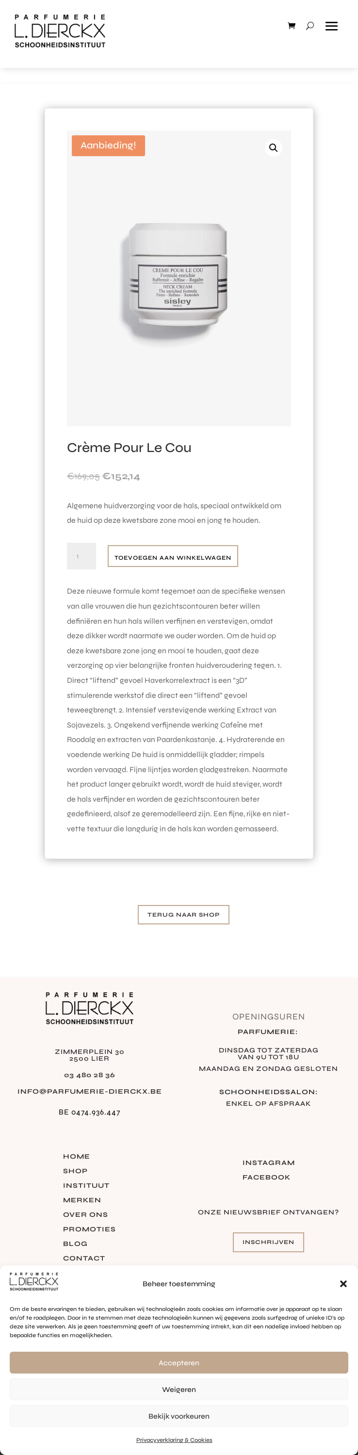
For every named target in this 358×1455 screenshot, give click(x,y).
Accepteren (179, 1362)
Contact (84, 1258)
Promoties (89, 1229)
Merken (82, 1200)
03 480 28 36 (89, 1075)
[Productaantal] (81, 556)
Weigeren (179, 1389)
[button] (343, 1284)
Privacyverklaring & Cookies (174, 1440)
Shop (75, 1171)
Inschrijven (268, 1242)
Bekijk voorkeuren (179, 1416)
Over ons (85, 1215)
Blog (75, 1244)
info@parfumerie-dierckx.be (89, 1091)
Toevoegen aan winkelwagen (172, 557)
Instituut (86, 1186)
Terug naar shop (183, 914)
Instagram (269, 1163)
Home (76, 1157)
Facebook (267, 1177)
